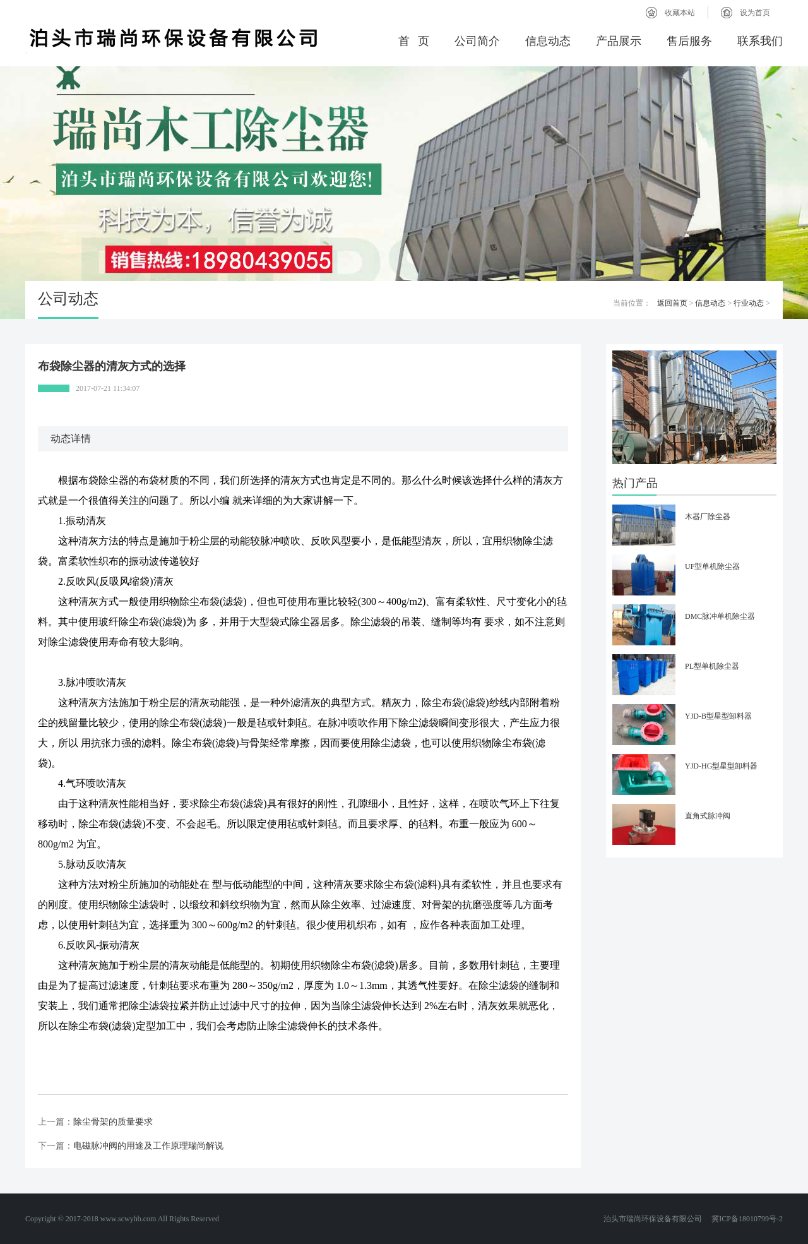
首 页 (414, 41)
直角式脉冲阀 (707, 815)
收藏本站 (680, 12)
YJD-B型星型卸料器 (718, 716)
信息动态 (548, 41)
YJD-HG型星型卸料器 (721, 766)
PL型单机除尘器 (712, 666)
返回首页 (672, 303)
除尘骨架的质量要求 (113, 1122)
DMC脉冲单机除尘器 (720, 616)
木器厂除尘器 (707, 516)
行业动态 (749, 303)
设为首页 (755, 12)
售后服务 (689, 41)
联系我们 (760, 41)
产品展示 (618, 41)
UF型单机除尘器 (712, 566)
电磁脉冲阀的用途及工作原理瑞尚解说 (148, 1146)
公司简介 (477, 41)
